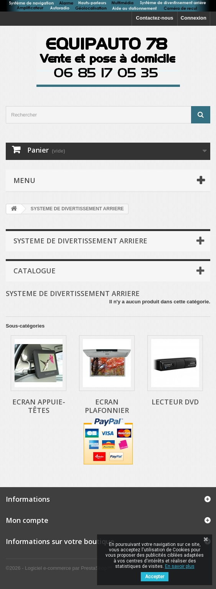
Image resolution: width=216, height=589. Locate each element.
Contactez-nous (154, 18)
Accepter (154, 576)
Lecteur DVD (175, 401)
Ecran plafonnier (107, 406)
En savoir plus (180, 566)
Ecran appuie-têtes (38, 406)
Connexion (193, 18)
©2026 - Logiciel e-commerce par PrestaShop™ (59, 568)
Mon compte (27, 520)
